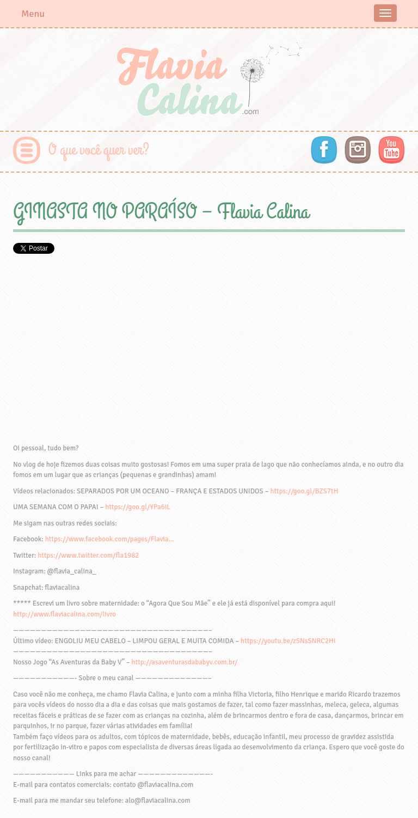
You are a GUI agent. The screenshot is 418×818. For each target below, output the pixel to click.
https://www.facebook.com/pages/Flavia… (109, 539)
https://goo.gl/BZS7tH (304, 491)
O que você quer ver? (98, 150)
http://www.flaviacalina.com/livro (64, 614)
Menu (33, 14)
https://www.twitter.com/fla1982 (88, 555)
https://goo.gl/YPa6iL (137, 507)
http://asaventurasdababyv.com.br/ (185, 662)
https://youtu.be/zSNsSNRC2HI (288, 641)
